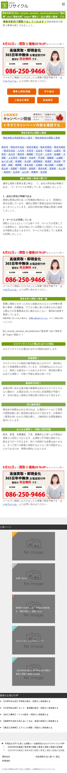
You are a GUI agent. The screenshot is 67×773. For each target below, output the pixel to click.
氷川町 (27, 161)
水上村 (62, 168)
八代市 (20, 150)
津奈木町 (42, 168)
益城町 (57, 154)
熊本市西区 (46, 147)
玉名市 (39, 150)
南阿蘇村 (38, 161)
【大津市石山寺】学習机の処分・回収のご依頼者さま (27, 701)
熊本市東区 (32, 147)
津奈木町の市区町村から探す (18, 138)
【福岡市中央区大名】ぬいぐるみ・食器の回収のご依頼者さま (31, 721)
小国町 (59, 165)
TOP (34, 743)
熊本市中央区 (17, 147)
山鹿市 (57, 150)
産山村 (4, 168)
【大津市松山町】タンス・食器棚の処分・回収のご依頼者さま (31, 708)
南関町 (18, 165)
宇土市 (39, 154)
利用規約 (6, 761)
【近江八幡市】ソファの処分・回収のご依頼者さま (26, 714)
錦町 (10, 165)
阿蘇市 (23, 158)
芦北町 (41, 158)
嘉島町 (32, 168)
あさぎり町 (7, 161)
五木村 (16, 172)
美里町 (48, 161)
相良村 (7, 172)
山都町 (59, 158)
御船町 (50, 158)
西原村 (23, 168)
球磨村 (34, 172)
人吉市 (48, 154)
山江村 (25, 172)
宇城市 (48, 150)
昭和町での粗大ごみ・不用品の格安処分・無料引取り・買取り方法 (33, 609)
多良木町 (28, 165)
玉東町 (39, 165)
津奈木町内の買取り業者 (47, 138)
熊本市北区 (9, 150)
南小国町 (49, 165)
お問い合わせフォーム (38, 318)
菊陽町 (30, 154)
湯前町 (52, 168)
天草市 (30, 150)
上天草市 (12, 158)
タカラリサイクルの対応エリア (30, 641)
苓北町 (43, 172)
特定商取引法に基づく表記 (48, 756)
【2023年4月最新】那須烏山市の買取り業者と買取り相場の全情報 (33, 672)
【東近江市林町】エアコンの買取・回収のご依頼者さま (28, 727)
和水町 (57, 161)
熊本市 (4, 147)
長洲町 (18, 161)
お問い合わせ (22, 578)
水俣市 (32, 158)
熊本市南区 (59, 147)
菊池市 (20, 154)
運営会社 (6, 756)
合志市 (11, 154)
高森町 (14, 168)
